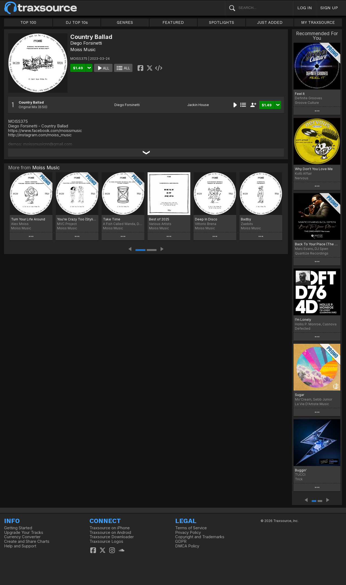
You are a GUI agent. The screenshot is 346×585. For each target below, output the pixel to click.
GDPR (181, 541)
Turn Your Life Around (28, 219)
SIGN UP (329, 7)
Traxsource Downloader (111, 536)
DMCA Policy (187, 546)
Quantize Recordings (311, 253)
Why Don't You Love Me (314, 169)
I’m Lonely (303, 320)
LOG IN (304, 7)
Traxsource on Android (110, 532)
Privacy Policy (188, 532)
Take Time (111, 219)
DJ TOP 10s (77, 22)
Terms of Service (191, 527)
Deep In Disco (206, 219)
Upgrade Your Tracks (23, 532)
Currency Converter (22, 536)
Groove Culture (307, 103)
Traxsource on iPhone (109, 527)
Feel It (300, 94)
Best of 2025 (159, 219)
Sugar (299, 395)
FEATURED (173, 22)
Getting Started (18, 527)
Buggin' (301, 470)
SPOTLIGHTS (221, 22)
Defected (302, 328)
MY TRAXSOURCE (318, 22)
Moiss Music (83, 49)
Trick (299, 479)
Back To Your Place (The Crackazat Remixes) (317, 244)
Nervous (301, 178)
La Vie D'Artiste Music (312, 404)
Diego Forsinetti (86, 43)
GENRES (125, 22)
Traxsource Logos (106, 541)
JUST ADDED (269, 22)
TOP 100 (28, 22)
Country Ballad (31, 102)
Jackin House (198, 105)
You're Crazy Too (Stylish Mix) (77, 219)
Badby (246, 219)
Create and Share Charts (26, 541)
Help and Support (20, 546)
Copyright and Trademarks (199, 536)
